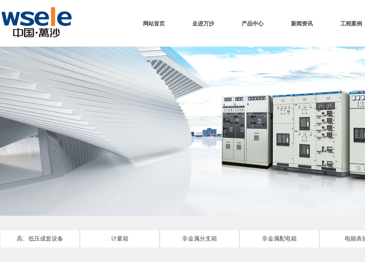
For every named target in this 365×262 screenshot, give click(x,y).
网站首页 (154, 24)
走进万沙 (203, 24)
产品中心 (252, 24)
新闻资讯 (302, 24)
